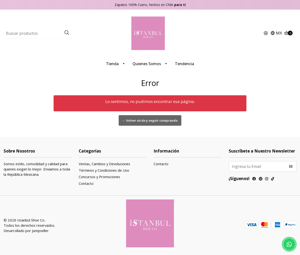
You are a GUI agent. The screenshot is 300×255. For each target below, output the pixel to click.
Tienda (112, 63)
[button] (276, 33)
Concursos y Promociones (99, 176)
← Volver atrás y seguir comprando (150, 120)
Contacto (86, 183)
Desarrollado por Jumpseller (26, 230)
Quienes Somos (147, 63)
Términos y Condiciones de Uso (104, 170)
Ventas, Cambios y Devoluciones (104, 163)
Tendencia (184, 63)
